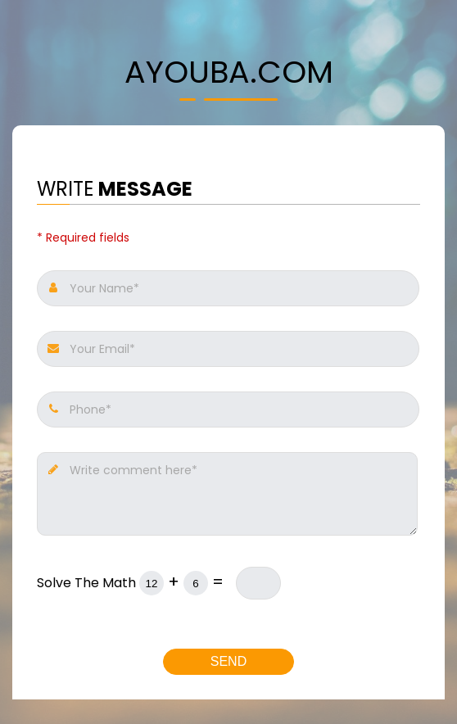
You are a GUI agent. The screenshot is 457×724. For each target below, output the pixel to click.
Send (228, 661)
